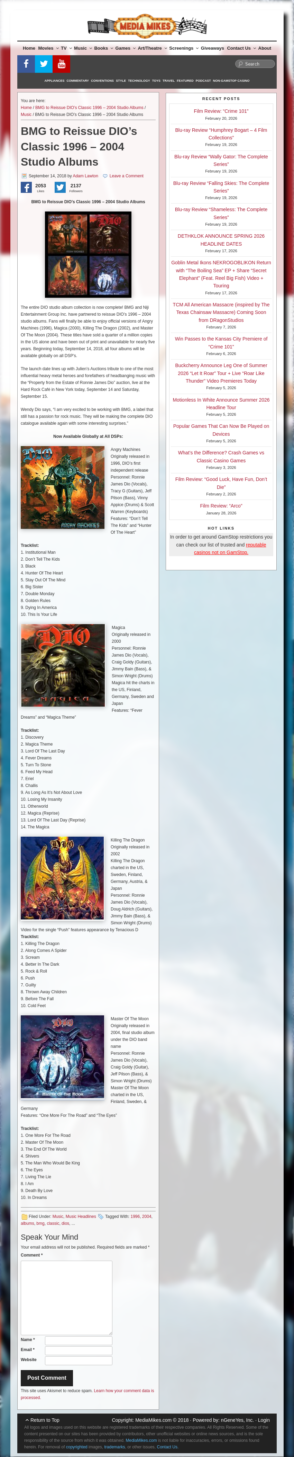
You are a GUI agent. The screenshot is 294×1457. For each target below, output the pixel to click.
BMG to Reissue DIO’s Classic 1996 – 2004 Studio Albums (89, 107)
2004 (146, 1216)
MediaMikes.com (153, 1420)
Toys (156, 80)
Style (121, 80)
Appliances (55, 80)
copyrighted (77, 1447)
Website (29, 1359)
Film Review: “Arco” (221, 506)
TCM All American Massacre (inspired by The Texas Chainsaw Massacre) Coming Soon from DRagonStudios (221, 312)
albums (27, 1223)
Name (28, 1339)
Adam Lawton (85, 176)
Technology (139, 80)
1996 (135, 1216)
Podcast (203, 80)
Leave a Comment (127, 176)
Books (103, 48)
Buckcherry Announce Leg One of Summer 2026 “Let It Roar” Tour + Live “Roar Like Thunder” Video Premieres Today (221, 373)
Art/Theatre (152, 48)
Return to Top (44, 1420)
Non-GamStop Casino (231, 80)
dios (65, 1223)
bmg (40, 1223)
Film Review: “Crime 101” (221, 111)
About (265, 48)
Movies (48, 48)
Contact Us (241, 48)
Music (83, 48)
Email (28, 1349)
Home (29, 48)
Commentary (78, 80)
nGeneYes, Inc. (237, 1420)
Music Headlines (81, 1216)
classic (53, 1223)
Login (264, 1420)
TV (66, 48)
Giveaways (212, 48)
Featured (185, 80)
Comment (32, 1255)
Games (126, 48)
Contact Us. (168, 1447)
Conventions (102, 80)
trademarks (114, 1447)
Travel (169, 80)
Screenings (184, 48)
